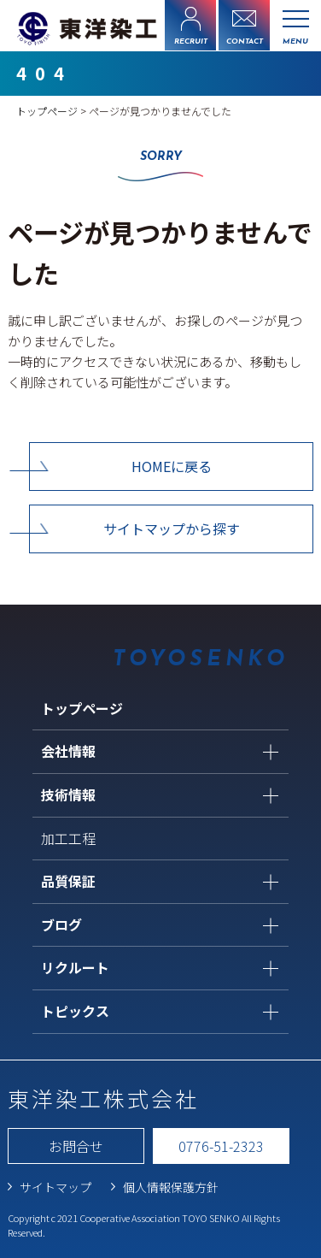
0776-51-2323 (221, 1146)
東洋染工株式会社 (103, 1098)
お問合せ (76, 1146)
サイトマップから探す (171, 528)
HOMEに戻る (171, 466)
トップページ (47, 110)
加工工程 (68, 838)
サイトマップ (55, 1187)
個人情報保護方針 (171, 1187)
